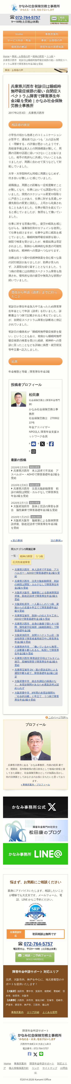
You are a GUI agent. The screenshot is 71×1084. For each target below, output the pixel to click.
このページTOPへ (56, 717)
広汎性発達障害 (21, 562)
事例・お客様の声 (51, 40)
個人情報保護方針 (19, 1068)
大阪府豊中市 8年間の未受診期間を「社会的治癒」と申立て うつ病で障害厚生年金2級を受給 (37, 696)
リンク (35, 1068)
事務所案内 (51, 33)
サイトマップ (49, 1068)
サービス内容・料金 (19, 40)
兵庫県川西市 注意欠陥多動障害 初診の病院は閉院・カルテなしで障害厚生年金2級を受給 (35, 492)
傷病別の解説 (19, 46)
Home (19, 33)
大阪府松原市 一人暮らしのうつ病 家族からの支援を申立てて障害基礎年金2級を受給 (37, 607)
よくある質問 (49, 1012)
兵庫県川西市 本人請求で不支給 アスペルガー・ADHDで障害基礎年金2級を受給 (35, 474)
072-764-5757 (28, 17)
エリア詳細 (33, 1012)
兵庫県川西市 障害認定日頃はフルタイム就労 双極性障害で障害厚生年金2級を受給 (37, 661)
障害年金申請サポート (42, 1063)
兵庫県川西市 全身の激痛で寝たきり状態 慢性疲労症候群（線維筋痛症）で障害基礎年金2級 (37, 627)
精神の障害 (34, 467)
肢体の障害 (34, 502)
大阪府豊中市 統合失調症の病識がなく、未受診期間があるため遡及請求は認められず (37, 684)
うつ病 (39, 556)
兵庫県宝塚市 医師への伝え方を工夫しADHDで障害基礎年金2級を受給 (37, 617)
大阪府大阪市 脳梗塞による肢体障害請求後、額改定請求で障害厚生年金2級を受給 (35, 524)
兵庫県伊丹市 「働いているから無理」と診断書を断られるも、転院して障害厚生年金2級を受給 (37, 650)
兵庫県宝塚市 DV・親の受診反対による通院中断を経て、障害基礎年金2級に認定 (36, 673)
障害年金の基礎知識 (52, 46)
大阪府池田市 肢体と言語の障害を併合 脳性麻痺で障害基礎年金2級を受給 (35, 508)
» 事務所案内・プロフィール (35, 784)
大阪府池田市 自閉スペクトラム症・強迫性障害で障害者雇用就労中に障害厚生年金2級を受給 (37, 638)
